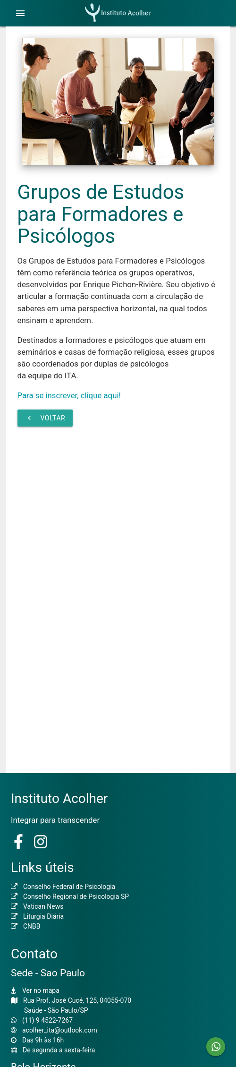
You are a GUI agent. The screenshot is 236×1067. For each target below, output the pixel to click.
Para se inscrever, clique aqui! (69, 395)
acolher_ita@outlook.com (59, 1030)
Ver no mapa (40, 990)
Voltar (45, 418)
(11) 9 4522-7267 (47, 1020)
